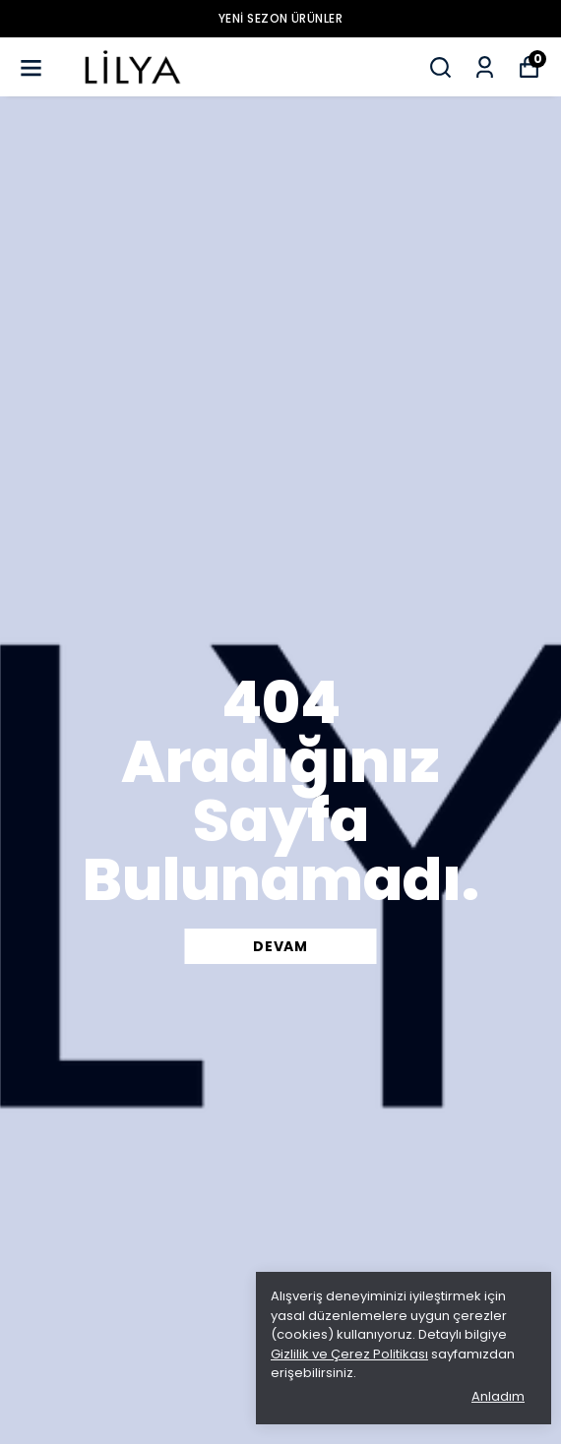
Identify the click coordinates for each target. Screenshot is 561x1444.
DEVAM (280, 946)
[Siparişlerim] (484, 67)
